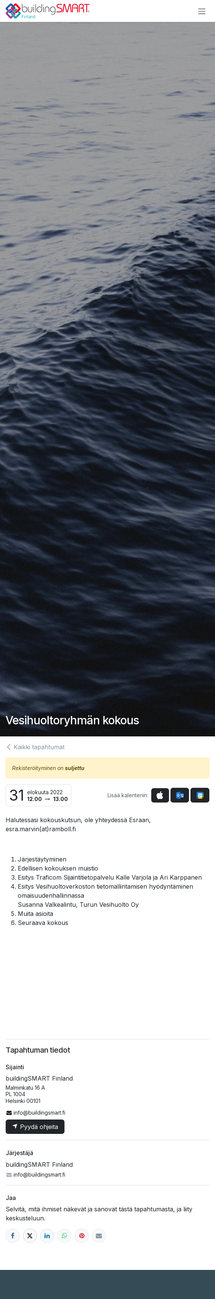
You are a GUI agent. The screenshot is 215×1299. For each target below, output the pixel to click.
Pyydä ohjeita (35, 1126)
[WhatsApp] (64, 1236)
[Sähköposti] (99, 1236)
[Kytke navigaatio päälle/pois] (201, 11)
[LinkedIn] (47, 1236)
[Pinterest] (82, 1236)
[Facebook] (13, 1236)
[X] (30, 1236)
